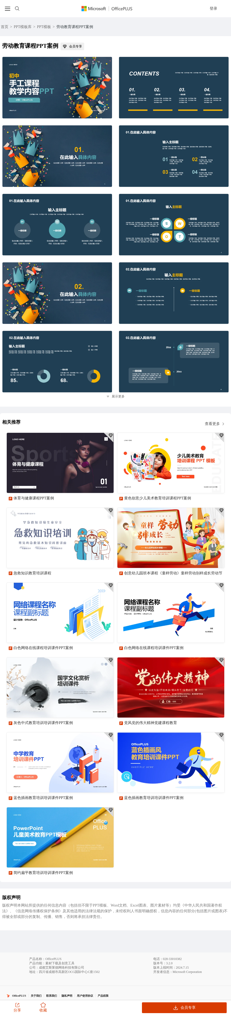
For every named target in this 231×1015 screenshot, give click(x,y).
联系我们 (51, 995)
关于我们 (36, 995)
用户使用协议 (85, 995)
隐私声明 (67, 995)
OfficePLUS (19, 995)
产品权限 (103, 995)
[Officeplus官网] (110, 9)
